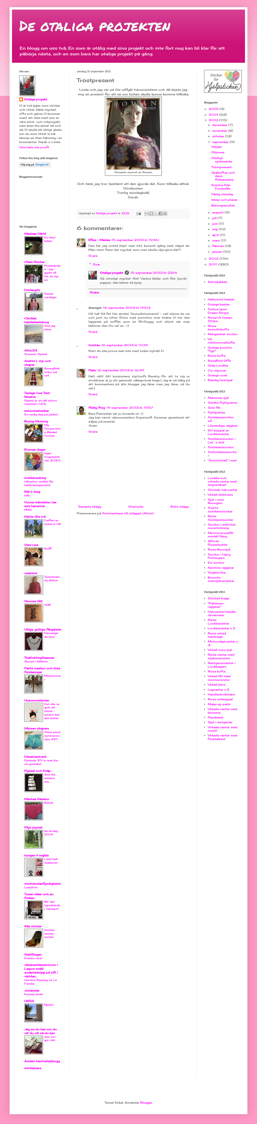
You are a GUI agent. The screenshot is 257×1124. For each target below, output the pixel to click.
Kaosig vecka (33, 994)
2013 (214, 120)
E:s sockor (216, 562)
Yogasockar (217, 572)
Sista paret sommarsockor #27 (52, 735)
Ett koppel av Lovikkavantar (218, 432)
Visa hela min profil (34, 147)
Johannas (31, 990)
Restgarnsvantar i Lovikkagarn (221, 664)
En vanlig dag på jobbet (41, 414)
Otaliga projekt (111, 273)
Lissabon (30, 887)
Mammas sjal (218, 398)
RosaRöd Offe (219, 360)
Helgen (216, 147)
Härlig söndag (222, 194)
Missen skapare (36, 728)
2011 (213, 264)
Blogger (146, 1102)
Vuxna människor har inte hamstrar (40, 504)
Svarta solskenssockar (220, 509)
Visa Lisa (31, 545)
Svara (92, 256)
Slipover (218, 152)
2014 (214, 114)
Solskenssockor (221, 447)
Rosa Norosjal (219, 549)
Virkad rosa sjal (220, 650)
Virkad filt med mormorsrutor (219, 677)
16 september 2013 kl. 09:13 (126, 308)
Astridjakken (217, 282)
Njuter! (49, 1004)
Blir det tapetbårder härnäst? (52, 905)
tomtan (94, 345)
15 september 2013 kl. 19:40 (135, 240)
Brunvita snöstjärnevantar (221, 579)
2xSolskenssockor (222, 453)
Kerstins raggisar (221, 567)
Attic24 (30, 350)
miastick (30, 573)
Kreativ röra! (33, 958)
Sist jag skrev (49, 327)
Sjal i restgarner (220, 722)
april (216, 235)
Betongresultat (223, 205)
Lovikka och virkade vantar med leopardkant (222, 481)
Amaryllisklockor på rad (52, 372)
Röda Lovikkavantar (218, 621)
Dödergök (32, 290)
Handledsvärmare (221, 694)
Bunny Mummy (36, 421)
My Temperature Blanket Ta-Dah (52, 430)
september (221, 142)
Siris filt (214, 407)
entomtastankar (36, 411)
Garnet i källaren (36, 661)
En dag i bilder (50, 239)
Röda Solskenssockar (220, 517)
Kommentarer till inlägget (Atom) (128, 513)
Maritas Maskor (36, 799)
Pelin (92, 370)
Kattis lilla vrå (34, 516)
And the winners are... (49, 778)
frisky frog (96, 407)
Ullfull (29, 1001)
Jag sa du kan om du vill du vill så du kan (40, 1031)
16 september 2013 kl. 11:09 (124, 345)
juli (215, 218)
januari (217, 251)
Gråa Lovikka (218, 365)
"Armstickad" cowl (222, 460)
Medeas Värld (35, 233)
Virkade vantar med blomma (222, 710)
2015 (214, 109)
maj (215, 229)
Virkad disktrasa (220, 494)
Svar (96, 264)
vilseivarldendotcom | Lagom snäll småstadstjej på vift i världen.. (41, 970)
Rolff (47, 548)
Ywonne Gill (33, 601)
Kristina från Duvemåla (220, 186)
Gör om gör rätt (49, 1038)
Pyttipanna (216, 412)
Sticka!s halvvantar (222, 490)
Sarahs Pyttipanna (222, 402)
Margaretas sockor (223, 334)
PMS (28, 509)
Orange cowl (217, 375)
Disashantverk (35, 756)
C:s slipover (217, 370)
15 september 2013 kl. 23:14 (153, 273)
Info (27, 495)
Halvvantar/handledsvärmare (222, 613)
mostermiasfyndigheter (42, 883)
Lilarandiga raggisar (223, 425)
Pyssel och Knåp (37, 771)
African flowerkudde (217, 542)
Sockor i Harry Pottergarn (219, 556)
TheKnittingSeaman (39, 657)
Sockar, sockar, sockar (49, 933)
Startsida (135, 506)
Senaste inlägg (89, 506)
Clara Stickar (34, 262)
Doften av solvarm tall (52, 522)
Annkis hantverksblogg (42, 1061)
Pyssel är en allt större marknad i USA (40, 402)
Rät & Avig (32, 491)
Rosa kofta (216, 355)
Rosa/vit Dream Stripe (220, 319)
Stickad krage (218, 598)
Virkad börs (217, 684)
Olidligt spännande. (222, 159)
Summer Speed (35, 354)
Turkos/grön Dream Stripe (218, 310)
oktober (218, 136)
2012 (214, 258)
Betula (48, 802)
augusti (218, 212)
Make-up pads (219, 704)
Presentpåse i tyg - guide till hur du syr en (52, 272)
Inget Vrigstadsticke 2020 (52, 457)
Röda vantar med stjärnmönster (221, 656)
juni (215, 223)
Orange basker (219, 304)
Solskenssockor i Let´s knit (221, 440)
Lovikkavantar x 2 (221, 628)
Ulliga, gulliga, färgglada (42, 629)
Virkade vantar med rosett (222, 728)
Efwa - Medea (99, 240)
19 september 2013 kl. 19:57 (129, 407)
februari (218, 246)
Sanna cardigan (50, 295)
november (220, 130)
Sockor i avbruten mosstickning (222, 526)
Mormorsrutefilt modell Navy (220, 534)
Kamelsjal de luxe (51, 634)
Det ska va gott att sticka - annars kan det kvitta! (52, 711)
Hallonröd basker (221, 299)
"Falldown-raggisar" (216, 605)
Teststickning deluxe (52, 578)
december (220, 125)
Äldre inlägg (179, 506)
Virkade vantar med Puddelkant (222, 737)
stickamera (32, 1068)
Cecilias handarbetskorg (36, 320)
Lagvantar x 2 (218, 689)
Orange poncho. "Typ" (220, 349)
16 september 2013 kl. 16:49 (120, 370)
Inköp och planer (224, 199)
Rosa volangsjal (220, 699)
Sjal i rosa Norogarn (216, 501)
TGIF (47, 605)
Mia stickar (33, 926)
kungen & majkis (36, 855)
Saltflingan (33, 954)
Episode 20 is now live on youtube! (41, 762)
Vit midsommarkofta (221, 340)
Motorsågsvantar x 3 (223, 643)
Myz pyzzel (33, 827)
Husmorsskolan (36, 700)
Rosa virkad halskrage (217, 634)
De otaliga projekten (94, 25)
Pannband (215, 717)
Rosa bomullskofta (218, 327)
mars (216, 240)
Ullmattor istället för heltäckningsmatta (39, 483)
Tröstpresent (221, 167)
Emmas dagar (34, 449)
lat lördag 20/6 (51, 832)
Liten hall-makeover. (51, 860)
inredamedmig (35, 478)
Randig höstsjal (220, 380)
